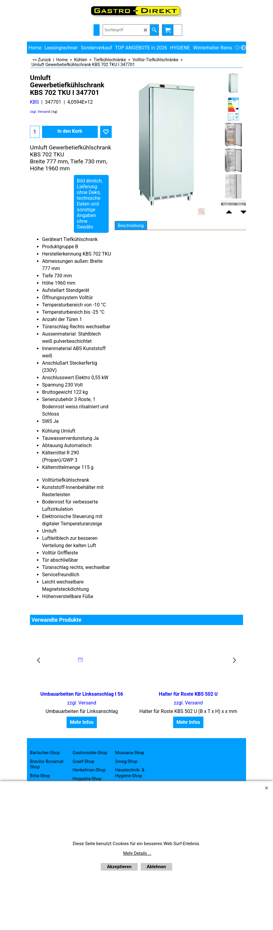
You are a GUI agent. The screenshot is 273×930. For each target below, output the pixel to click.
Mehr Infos (82, 722)
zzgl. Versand (40, 112)
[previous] (237, 47)
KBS (34, 102)
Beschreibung (131, 225)
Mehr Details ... (137, 853)
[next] (243, 47)
